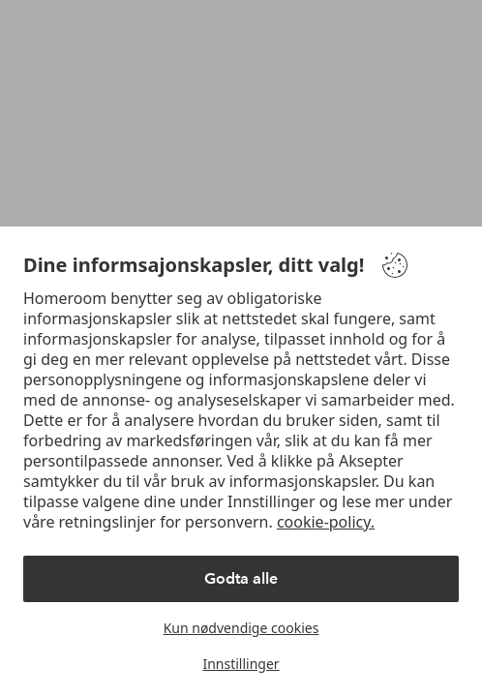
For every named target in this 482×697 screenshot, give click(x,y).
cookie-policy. (326, 521)
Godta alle (241, 578)
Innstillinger (240, 663)
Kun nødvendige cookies (241, 628)
